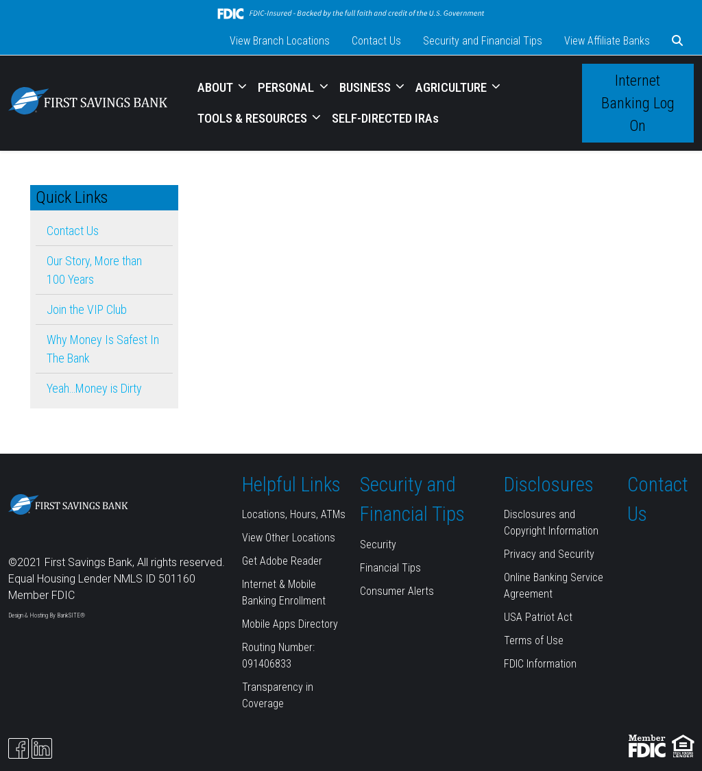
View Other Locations (288, 537)
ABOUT (216, 87)
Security (378, 544)
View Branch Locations (280, 40)
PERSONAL (287, 87)
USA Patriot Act (538, 617)
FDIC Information (540, 663)
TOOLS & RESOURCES (253, 118)
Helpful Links (291, 484)
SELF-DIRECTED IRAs (385, 118)
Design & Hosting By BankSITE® (46, 615)
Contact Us (376, 40)
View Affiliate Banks (607, 40)
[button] (677, 41)
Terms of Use (534, 640)
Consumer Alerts (397, 591)
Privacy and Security (549, 554)
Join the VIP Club (87, 309)
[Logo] (87, 103)
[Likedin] (42, 748)
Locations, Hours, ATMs (294, 514)
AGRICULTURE (452, 87)
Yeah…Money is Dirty (94, 388)
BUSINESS (366, 87)
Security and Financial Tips (482, 40)
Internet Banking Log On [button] (638, 103)
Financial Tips (390, 567)
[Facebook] (18, 748)
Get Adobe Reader (282, 560)
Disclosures (549, 484)
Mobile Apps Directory (290, 624)
